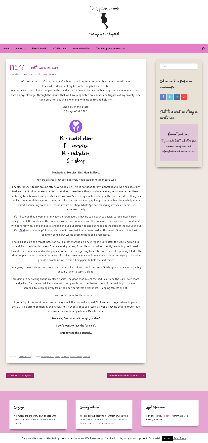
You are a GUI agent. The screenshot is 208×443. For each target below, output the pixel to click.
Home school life (80, 48)
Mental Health (39, 48)
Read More (179, 438)
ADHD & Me (59, 48)
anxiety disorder (47, 356)
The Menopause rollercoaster (110, 48)
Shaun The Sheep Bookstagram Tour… (126, 375)
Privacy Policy (162, 415)
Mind (22, 230)
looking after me (62, 356)
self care (86, 356)
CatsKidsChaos (49, 74)
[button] (203, 48)
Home (6, 48)
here (82, 423)
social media (123, 205)
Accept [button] (167, 438)
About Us (20, 48)
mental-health (76, 356)
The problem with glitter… (20, 375)
